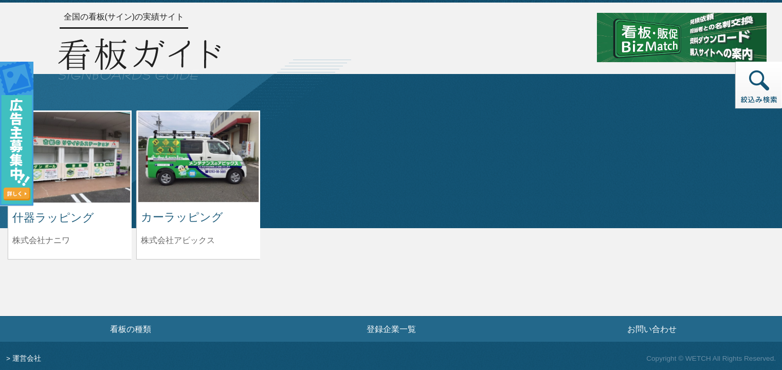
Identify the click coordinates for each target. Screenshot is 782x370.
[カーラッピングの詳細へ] (198, 156)
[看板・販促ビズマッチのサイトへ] (682, 36)
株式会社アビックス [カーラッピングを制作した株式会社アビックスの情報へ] (178, 240)
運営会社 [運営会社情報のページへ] (26, 358)
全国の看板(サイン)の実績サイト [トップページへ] (124, 16)
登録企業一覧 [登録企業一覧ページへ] (391, 329)
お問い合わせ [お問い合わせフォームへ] (652, 329)
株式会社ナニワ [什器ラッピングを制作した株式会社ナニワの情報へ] (41, 240)
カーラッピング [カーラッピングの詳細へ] (182, 217)
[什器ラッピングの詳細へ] (70, 156)
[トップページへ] (139, 57)
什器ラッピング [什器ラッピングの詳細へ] (53, 217)
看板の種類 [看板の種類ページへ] (130, 329)
